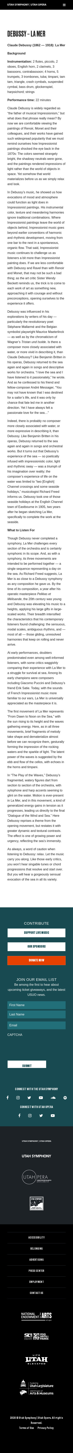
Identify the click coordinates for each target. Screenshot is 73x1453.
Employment (36, 1282)
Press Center (36, 1271)
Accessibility (36, 1237)
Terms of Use (26, 1428)
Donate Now (36, 960)
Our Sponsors (36, 946)
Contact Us (36, 1293)
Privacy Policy (46, 1428)
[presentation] (37, 1046)
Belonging (36, 1248)
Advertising (36, 1260)
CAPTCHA (14, 1034)
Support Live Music (36, 932)
